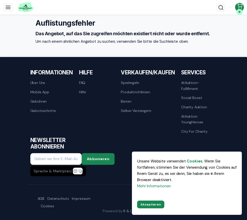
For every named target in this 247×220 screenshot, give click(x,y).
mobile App (40, 92)
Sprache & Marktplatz (53, 171)
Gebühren (38, 101)
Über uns (37, 82)
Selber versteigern (136, 110)
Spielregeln (130, 82)
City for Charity (194, 131)
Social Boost (191, 97)
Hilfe (82, 92)
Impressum (81, 198)
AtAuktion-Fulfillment (190, 85)
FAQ (82, 82)
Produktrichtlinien (135, 92)
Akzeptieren (150, 204)
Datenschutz (58, 198)
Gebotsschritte (43, 110)
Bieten (126, 101)
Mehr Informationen (154, 186)
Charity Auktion (194, 107)
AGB (41, 198)
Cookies (47, 206)
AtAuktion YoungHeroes (192, 119)
